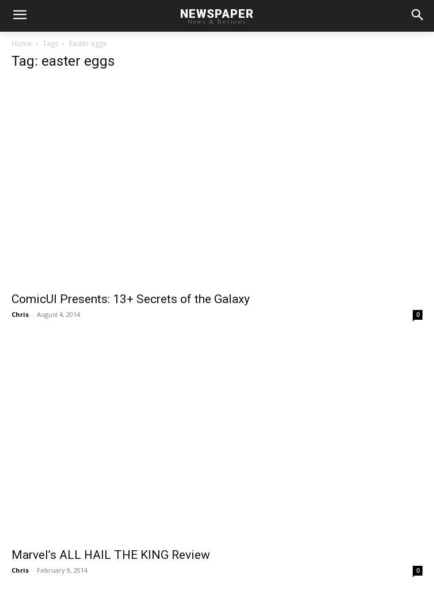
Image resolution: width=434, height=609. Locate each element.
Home (22, 43)
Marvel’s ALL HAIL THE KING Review (111, 555)
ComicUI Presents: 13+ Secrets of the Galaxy (131, 299)
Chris (20, 314)
